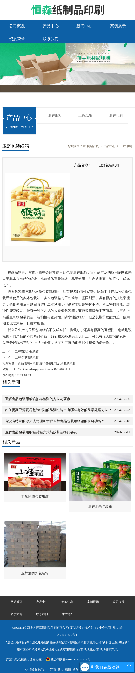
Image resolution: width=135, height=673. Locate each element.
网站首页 (93, 146)
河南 (53, 669)
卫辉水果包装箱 (100, 506)
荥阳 (68, 669)
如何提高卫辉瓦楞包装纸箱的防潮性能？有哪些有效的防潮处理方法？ (58, 410)
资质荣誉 (17, 39)
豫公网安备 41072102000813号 (68, 659)
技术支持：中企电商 (97, 627)
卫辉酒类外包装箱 (26, 351)
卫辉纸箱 (85, 115)
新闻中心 (84, 26)
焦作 (76, 669)
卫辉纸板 (55, 115)
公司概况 (17, 26)
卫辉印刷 (116, 115)
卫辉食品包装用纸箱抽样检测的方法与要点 (37, 399)
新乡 (60, 669)
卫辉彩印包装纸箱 (26, 357)
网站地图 (67, 614)
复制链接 (76, 627)
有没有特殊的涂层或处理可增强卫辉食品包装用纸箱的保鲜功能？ (55, 421)
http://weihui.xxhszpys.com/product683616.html (41, 369)
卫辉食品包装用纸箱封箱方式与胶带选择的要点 (41, 432)
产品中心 (51, 26)
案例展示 (118, 26)
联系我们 (51, 39)
